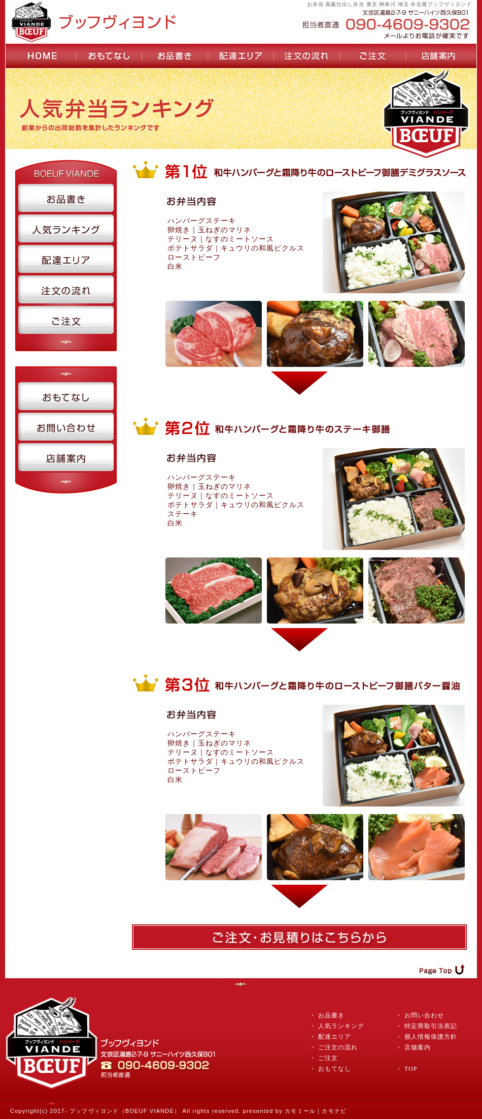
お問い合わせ (424, 1015)
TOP (410, 1068)
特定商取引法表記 (430, 1026)
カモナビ (334, 1111)
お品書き (331, 1015)
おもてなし (333, 1068)
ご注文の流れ (338, 1047)
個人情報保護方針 (430, 1036)
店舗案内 (417, 1047)
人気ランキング (341, 1026)
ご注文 (328, 1058)
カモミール (300, 1111)
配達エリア (334, 1036)
